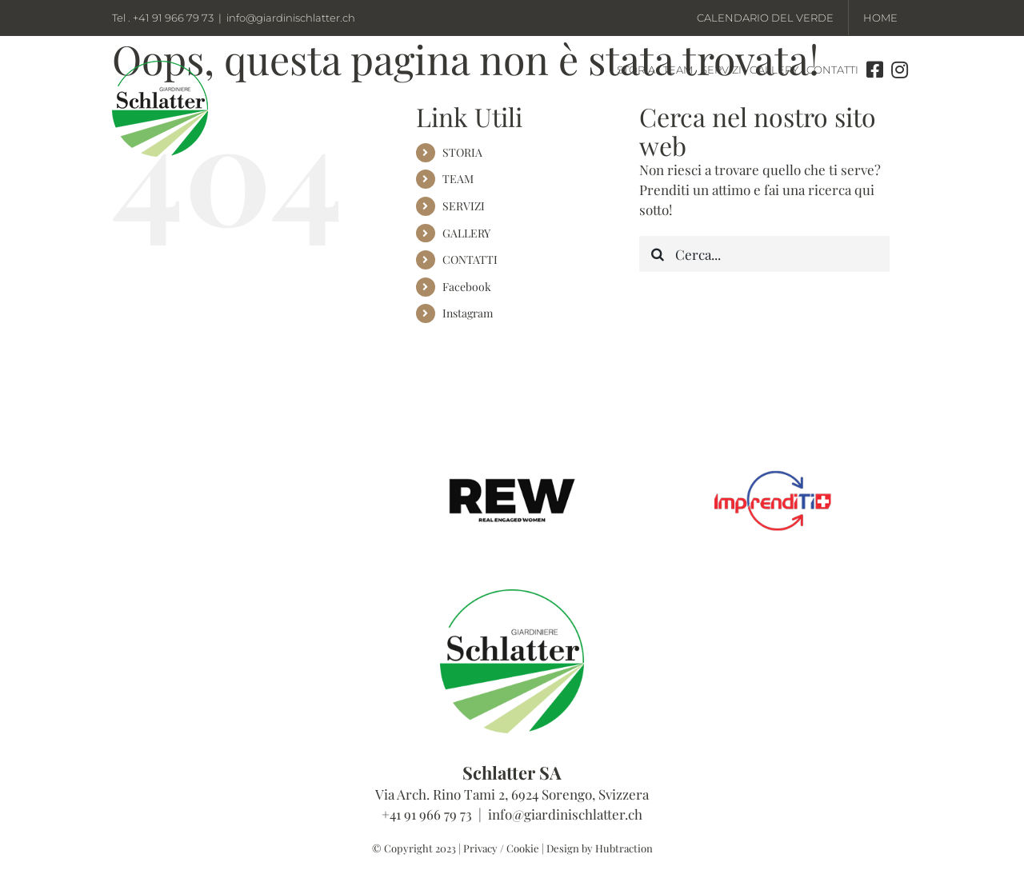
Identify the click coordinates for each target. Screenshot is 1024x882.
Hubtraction (624, 848)
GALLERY (466, 233)
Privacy (480, 848)
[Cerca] (657, 254)
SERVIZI (463, 206)
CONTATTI (470, 259)
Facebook (466, 286)
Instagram (467, 313)
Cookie (522, 848)
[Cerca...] (764, 254)
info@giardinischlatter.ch (290, 17)
